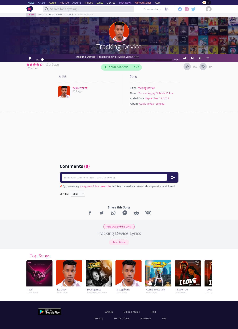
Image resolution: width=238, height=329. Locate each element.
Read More (119, 242)
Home (31, 14)
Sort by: (64, 193)
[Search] (47, 9)
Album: (134, 103)
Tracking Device (85, 14)
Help (153, 311)
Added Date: (137, 98)
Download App (152, 9)
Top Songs (40, 256)
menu (208, 58)
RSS (164, 318)
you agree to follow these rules (95, 186)
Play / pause (30, 58)
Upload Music (132, 311)
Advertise (145, 318)
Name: (134, 93)
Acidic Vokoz (55, 14)
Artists (109, 311)
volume (184, 58)
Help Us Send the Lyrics (119, 226)
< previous (192, 58)
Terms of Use (121, 318)
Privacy (99, 318)
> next (200, 58)
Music (41, 14)
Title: (133, 88)
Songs (70, 14)
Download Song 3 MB (121, 67)
